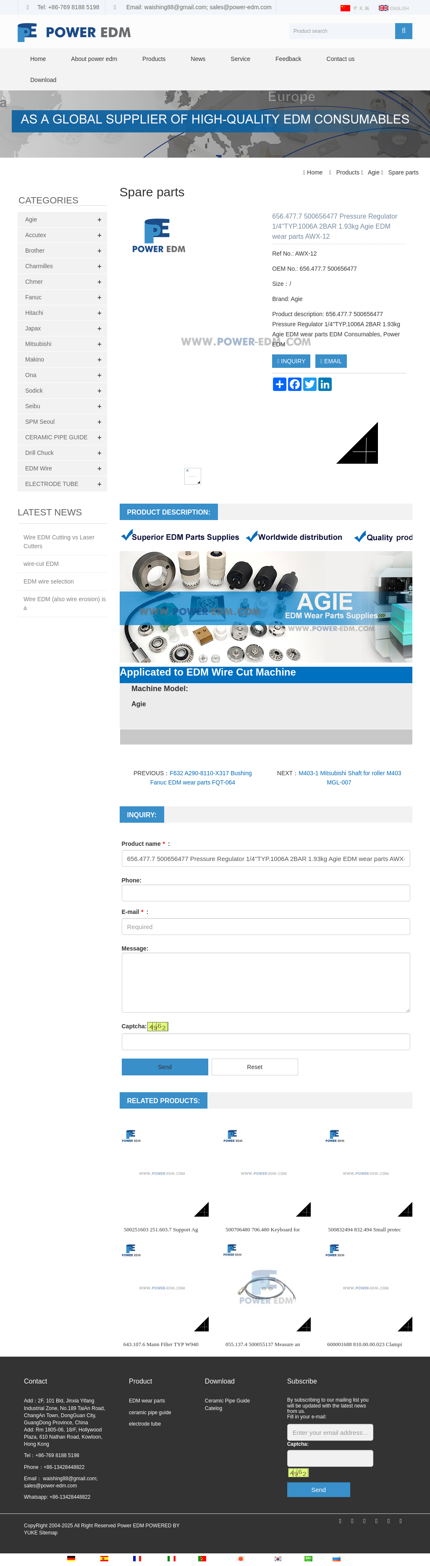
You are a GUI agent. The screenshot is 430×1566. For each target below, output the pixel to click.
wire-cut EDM (41, 563)
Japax (33, 328)
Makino (34, 359)
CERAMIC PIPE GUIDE (56, 437)
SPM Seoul (40, 421)
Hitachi (34, 312)
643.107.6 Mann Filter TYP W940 (161, 1344)
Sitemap (48, 1533)
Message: (135, 948)
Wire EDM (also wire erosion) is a (65, 603)
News (198, 58)
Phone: (132, 880)
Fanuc (33, 297)
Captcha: (134, 1026)
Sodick (34, 390)
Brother (35, 250)
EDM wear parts (147, 1401)
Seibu (32, 406)
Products (153, 58)
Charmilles (39, 266)
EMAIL (331, 361)
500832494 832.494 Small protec (364, 1229)
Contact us (341, 58)
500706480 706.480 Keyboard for (262, 1229)
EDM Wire (38, 468)
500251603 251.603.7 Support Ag (161, 1229)
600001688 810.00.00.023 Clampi (364, 1344)
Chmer (34, 281)
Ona (30, 375)
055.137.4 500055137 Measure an (262, 1344)
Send (165, 1067)
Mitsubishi (38, 344)
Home (38, 58)
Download (43, 80)
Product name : (146, 843)
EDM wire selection (49, 581)
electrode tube (145, 1424)
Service (240, 58)
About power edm (94, 58)
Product (140, 1381)
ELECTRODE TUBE (52, 484)
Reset (254, 1067)
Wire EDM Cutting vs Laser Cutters (59, 541)
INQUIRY (291, 361)
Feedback (288, 58)
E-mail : (135, 911)
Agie (374, 172)
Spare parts (403, 172)
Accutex (35, 235)
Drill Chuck (39, 452)
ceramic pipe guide (150, 1412)
